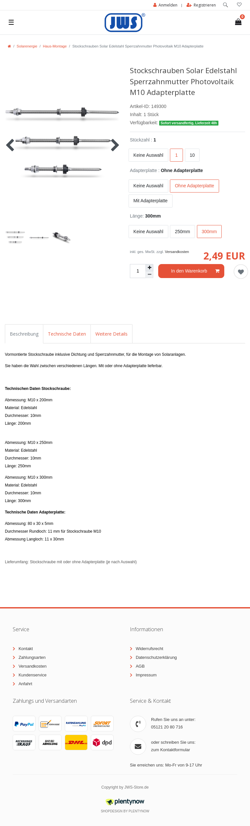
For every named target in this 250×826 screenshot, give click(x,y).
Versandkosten (177, 252)
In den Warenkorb (195, 271)
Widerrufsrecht (149, 648)
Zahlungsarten (32, 657)
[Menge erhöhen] (149, 267)
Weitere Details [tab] (111, 334)
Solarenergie (27, 46)
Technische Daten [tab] (67, 334)
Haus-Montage (55, 46)
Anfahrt (25, 683)
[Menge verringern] (149, 274)
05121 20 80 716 (167, 727)
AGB (140, 666)
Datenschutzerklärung (156, 657)
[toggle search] (225, 5)
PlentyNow (139, 811)
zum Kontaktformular (170, 749)
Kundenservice (33, 675)
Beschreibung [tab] (24, 334)
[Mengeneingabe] (138, 271)
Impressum (146, 675)
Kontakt (26, 648)
